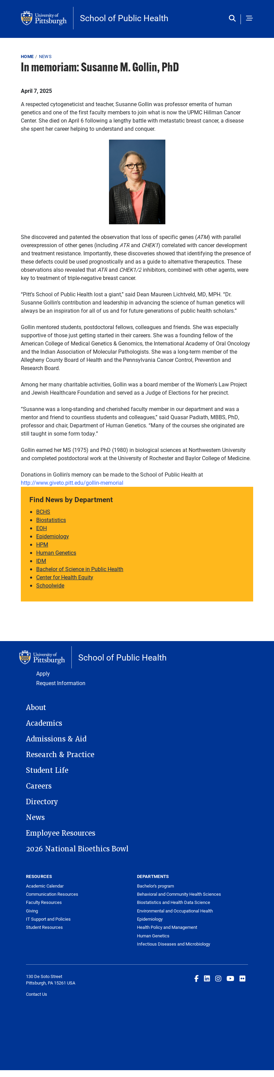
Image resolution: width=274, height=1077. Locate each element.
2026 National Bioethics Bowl (77, 849)
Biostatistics (51, 519)
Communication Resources (52, 894)
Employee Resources (60, 833)
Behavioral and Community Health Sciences (179, 894)
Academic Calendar (45, 886)
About (36, 707)
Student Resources (44, 927)
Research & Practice (60, 754)
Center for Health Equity (64, 577)
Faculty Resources (44, 902)
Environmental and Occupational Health (175, 911)
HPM (42, 544)
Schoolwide (50, 585)
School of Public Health (124, 18)
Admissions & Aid (56, 739)
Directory (42, 801)
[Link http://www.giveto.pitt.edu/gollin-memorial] (72, 482)
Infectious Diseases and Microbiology (173, 944)
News (45, 56)
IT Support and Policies (48, 919)
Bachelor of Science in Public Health (79, 568)
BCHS (43, 511)
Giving (32, 911)
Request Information (60, 682)
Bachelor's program (155, 886)
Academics (44, 723)
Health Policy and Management (167, 927)
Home (27, 56)
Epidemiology (52, 536)
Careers (39, 786)
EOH (41, 528)
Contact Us (36, 994)
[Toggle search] (234, 18)
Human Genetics (56, 552)
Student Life (47, 770)
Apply (43, 673)
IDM (41, 560)
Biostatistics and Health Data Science (173, 902)
